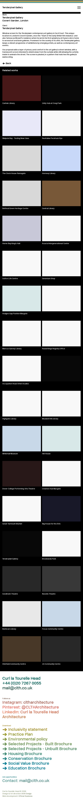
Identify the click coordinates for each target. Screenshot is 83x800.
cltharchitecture (38, 702)
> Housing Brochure (22, 753)
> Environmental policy (24, 739)
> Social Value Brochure (25, 763)
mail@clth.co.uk (17, 688)
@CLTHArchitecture (40, 707)
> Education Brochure (23, 768)
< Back (6, 63)
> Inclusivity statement (24, 729)
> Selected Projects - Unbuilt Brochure (39, 749)
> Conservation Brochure (27, 758)
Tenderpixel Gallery (12, 7)
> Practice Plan (17, 734)
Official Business (25, 796)
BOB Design (26, 794)
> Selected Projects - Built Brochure (37, 744)
